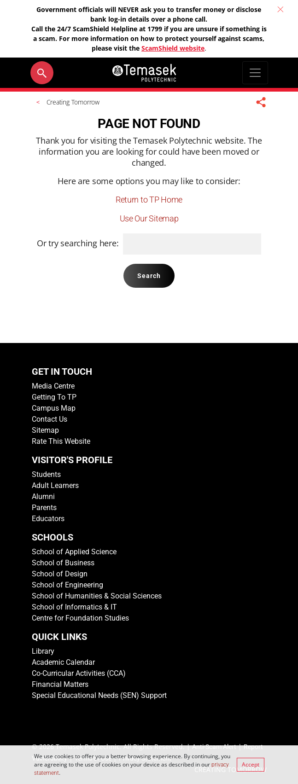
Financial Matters (60, 684)
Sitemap (45, 430)
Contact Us (49, 419)
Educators (48, 518)
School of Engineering (67, 585)
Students (46, 474)
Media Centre (53, 386)
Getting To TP (54, 397)
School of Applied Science (74, 551)
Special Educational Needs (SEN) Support (99, 695)
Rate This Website (61, 441)
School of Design (60, 573)
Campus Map (54, 408)
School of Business (63, 562)
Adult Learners (55, 485)
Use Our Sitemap (149, 218)
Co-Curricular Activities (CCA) (79, 673)
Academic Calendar (63, 662)
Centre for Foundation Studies (80, 618)
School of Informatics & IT (74, 607)
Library (43, 651)
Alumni (43, 496)
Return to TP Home (149, 199)
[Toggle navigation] (255, 72)
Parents (44, 507)
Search (149, 275)
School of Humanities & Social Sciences (97, 596)
